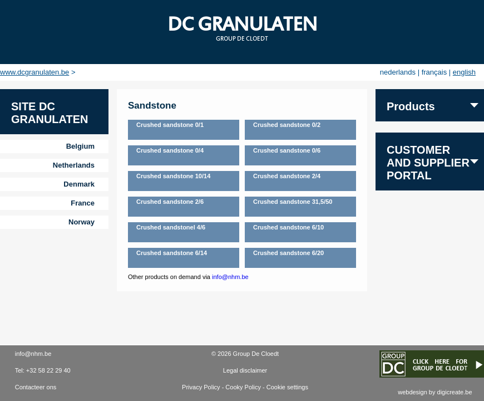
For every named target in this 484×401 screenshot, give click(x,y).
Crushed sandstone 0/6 (286, 150)
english (464, 72)
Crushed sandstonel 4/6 (170, 227)
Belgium (80, 146)
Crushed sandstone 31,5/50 (292, 201)
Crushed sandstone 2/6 (170, 201)
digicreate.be (454, 392)
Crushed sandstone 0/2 (286, 124)
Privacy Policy (201, 387)
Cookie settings (287, 387)
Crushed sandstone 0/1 (170, 124)
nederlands (398, 72)
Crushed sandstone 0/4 (170, 150)
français (434, 72)
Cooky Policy (243, 387)
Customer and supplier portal (428, 163)
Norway (81, 222)
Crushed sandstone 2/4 (286, 176)
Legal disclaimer (245, 370)
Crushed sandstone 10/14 (173, 176)
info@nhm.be (230, 276)
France (83, 203)
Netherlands (74, 165)
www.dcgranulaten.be (34, 72)
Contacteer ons (36, 387)
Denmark (79, 184)
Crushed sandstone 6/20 (288, 253)
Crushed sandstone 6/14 (171, 253)
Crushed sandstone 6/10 (288, 227)
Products (411, 106)
